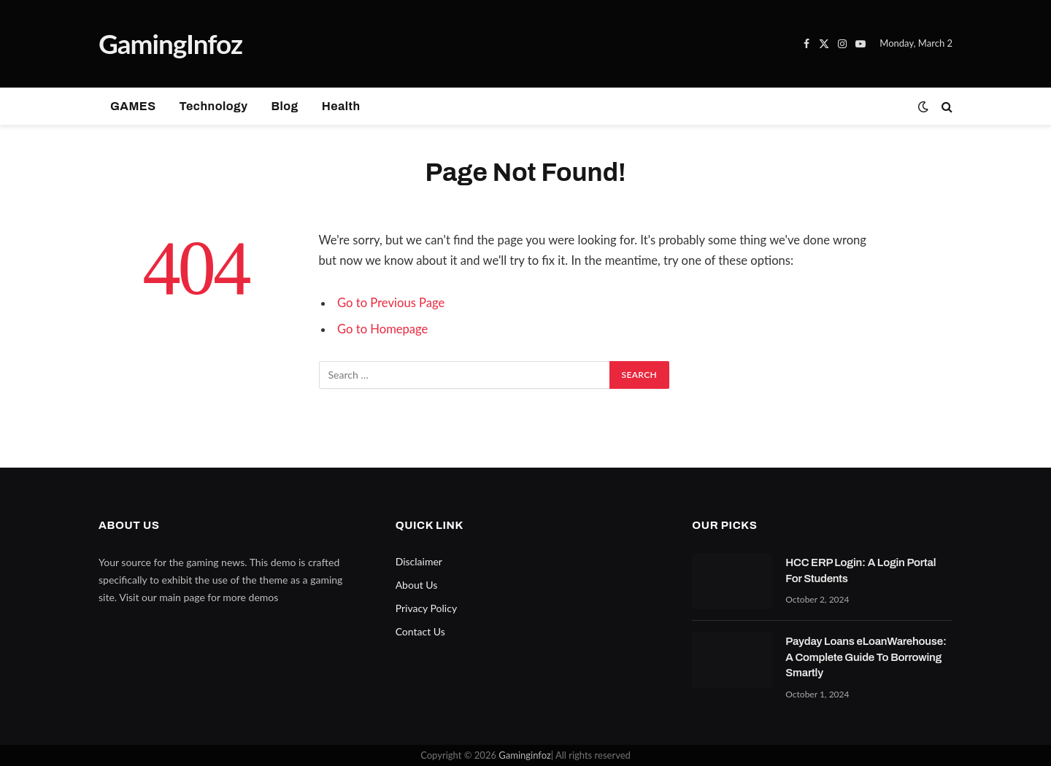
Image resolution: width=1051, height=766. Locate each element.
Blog (284, 106)
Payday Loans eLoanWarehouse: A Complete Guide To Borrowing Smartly (866, 656)
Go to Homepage (382, 329)
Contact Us (420, 631)
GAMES (133, 106)
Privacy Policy (426, 608)
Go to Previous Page (390, 302)
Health (341, 106)
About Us (417, 585)
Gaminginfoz (524, 755)
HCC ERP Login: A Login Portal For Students (860, 570)
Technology (214, 106)
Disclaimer (419, 561)
